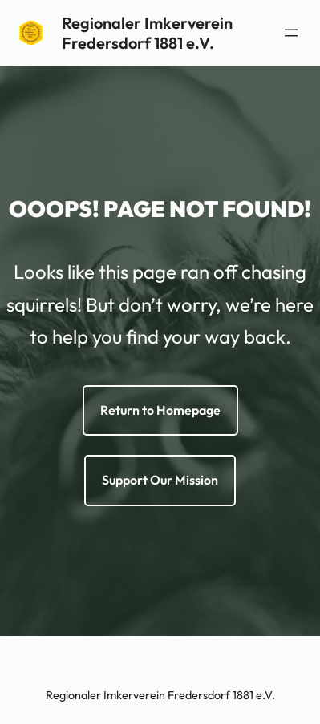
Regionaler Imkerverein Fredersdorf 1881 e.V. (147, 33)
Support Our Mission (160, 480)
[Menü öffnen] (291, 32)
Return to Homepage (160, 410)
